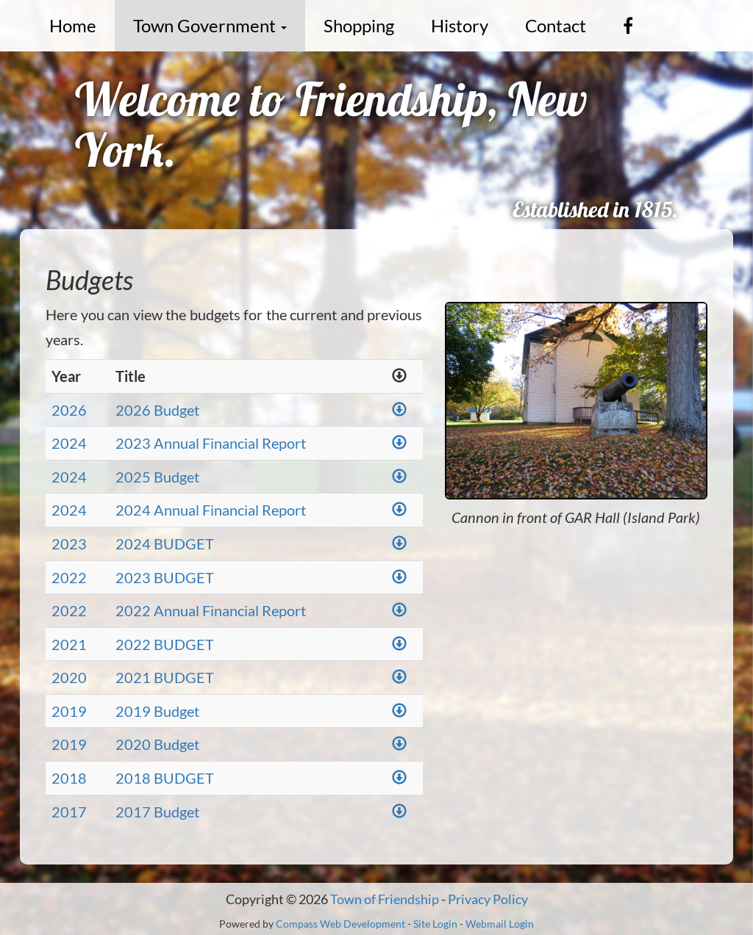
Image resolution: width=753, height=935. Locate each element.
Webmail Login (499, 923)
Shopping (359, 25)
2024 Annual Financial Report (210, 510)
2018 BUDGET (164, 778)
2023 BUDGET (164, 577)
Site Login (435, 923)
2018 (69, 778)
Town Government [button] (210, 25)
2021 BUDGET (164, 677)
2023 (69, 543)
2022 (69, 577)
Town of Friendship (384, 899)
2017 (69, 811)
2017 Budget (157, 811)
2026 (69, 410)
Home (72, 25)
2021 (69, 644)
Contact (555, 25)
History (459, 25)
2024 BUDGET (164, 543)
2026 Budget (157, 410)
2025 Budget (157, 476)
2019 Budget (157, 711)
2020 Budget (157, 744)
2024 (69, 443)
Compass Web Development (340, 923)
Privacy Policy (488, 899)
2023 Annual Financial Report (210, 443)
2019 (69, 711)
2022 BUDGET (164, 644)
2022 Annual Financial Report (210, 610)
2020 (69, 677)
